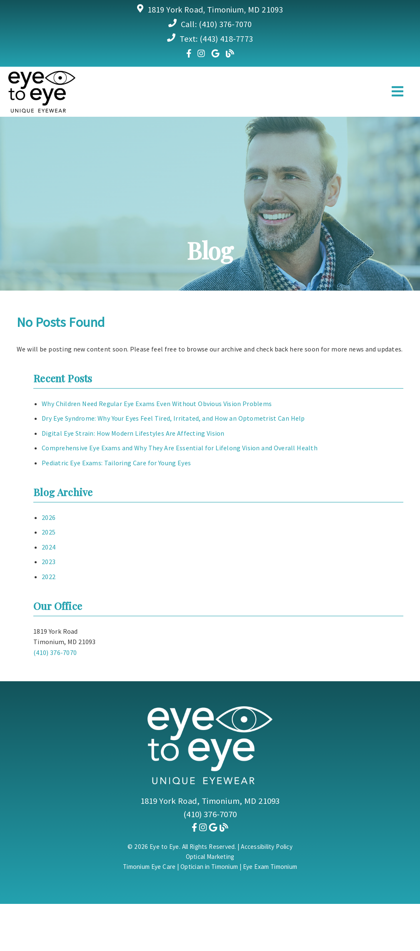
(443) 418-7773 (226, 38)
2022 (48, 576)
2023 (48, 561)
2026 (48, 517)
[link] (189, 53)
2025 (48, 532)
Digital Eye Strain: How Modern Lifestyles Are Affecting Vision (133, 433)
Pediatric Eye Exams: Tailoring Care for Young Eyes (116, 463)
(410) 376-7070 (225, 24)
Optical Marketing (210, 857)
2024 (48, 547)
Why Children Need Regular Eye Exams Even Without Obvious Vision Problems (157, 403)
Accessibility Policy (266, 847)
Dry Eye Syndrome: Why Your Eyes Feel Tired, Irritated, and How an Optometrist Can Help (173, 418)
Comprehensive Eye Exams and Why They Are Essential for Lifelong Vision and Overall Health (180, 448)
